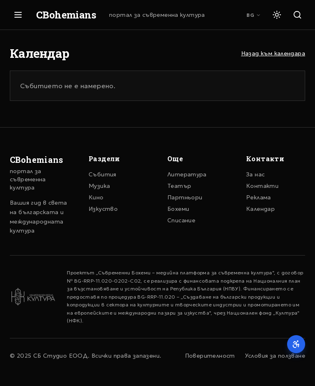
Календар (260, 208)
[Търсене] (297, 15)
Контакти (262, 186)
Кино (96, 197)
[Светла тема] (277, 15)
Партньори (184, 197)
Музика (99, 186)
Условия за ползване (275, 355)
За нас (255, 174)
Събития (102, 174)
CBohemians (66, 14)
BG (254, 15)
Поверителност (210, 355)
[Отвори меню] (18, 15)
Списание (181, 220)
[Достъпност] (296, 344)
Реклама (258, 197)
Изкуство (103, 208)
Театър (179, 186)
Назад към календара (273, 53)
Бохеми (178, 208)
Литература (187, 174)
